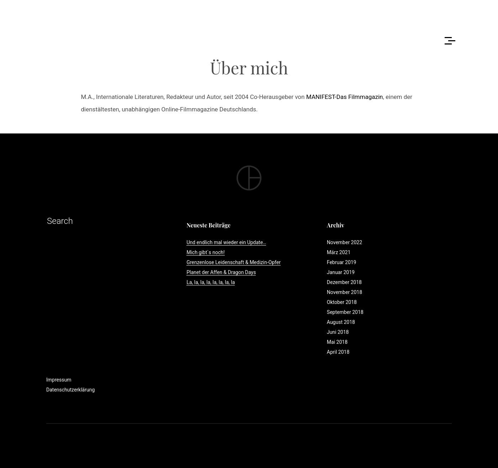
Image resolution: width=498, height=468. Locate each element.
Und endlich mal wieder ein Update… (226, 242)
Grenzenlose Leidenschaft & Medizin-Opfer (233, 262)
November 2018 (344, 292)
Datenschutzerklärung (70, 390)
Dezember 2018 (344, 282)
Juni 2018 (338, 332)
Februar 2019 (341, 262)
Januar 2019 (341, 272)
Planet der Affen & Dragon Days (221, 272)
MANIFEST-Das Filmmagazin (344, 96)
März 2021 (338, 252)
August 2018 (341, 322)
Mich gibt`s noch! (205, 252)
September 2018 (345, 312)
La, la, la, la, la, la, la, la (210, 282)
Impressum (58, 380)
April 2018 (338, 352)
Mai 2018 (337, 342)
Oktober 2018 (342, 302)
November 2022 (344, 242)
